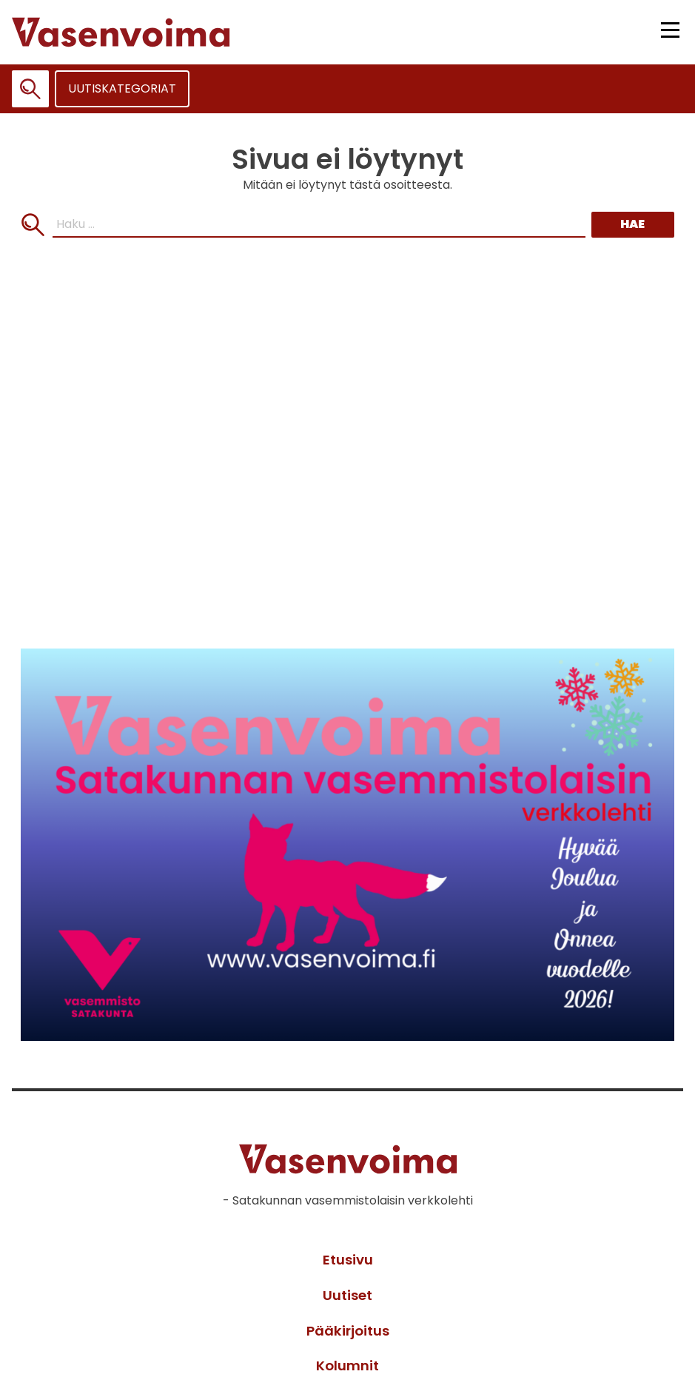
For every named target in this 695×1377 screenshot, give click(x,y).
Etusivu (348, 1259)
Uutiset (347, 1295)
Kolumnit (347, 1365)
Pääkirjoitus (347, 1330)
